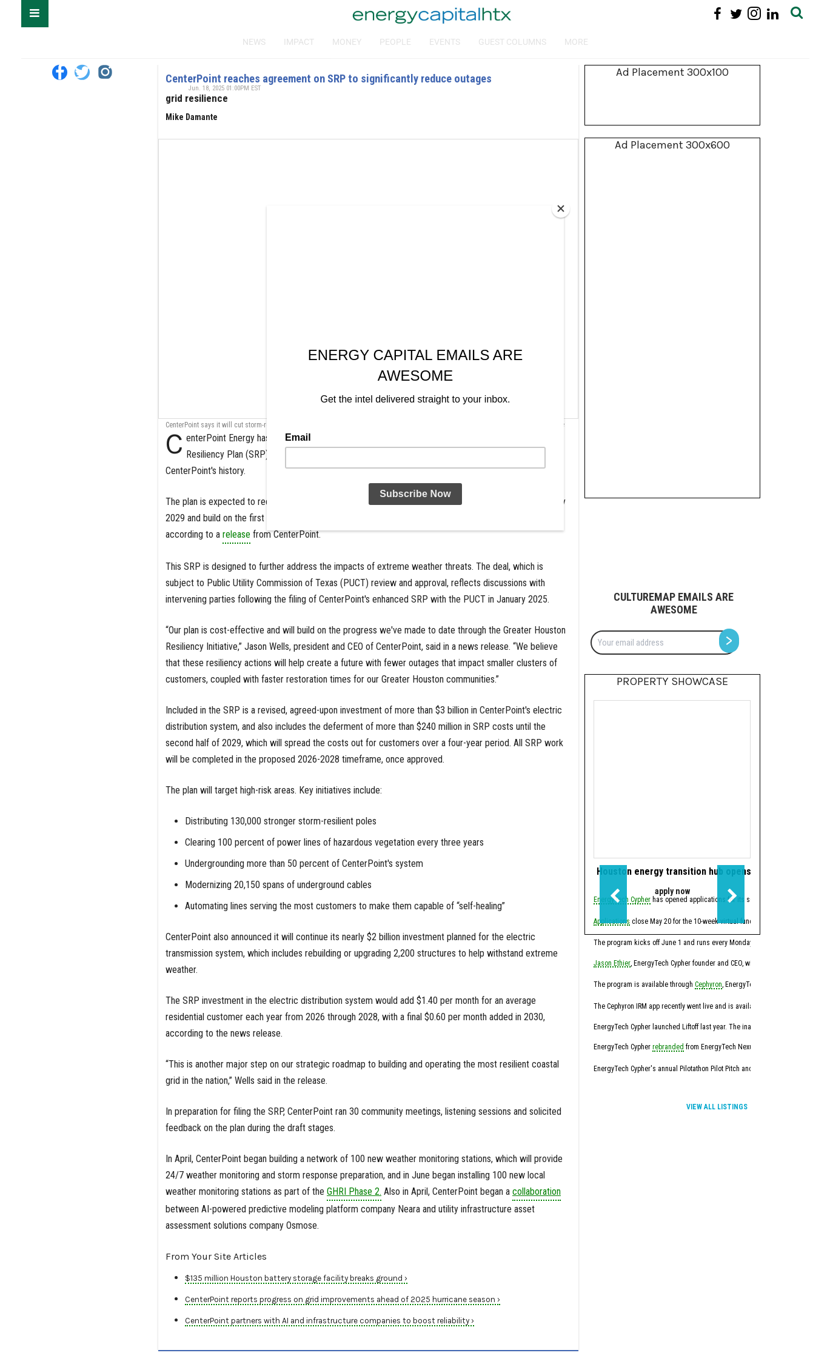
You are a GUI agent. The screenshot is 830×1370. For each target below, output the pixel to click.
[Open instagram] (104, 72)
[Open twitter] (82, 72)
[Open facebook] (59, 72)
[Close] (561, 208)
